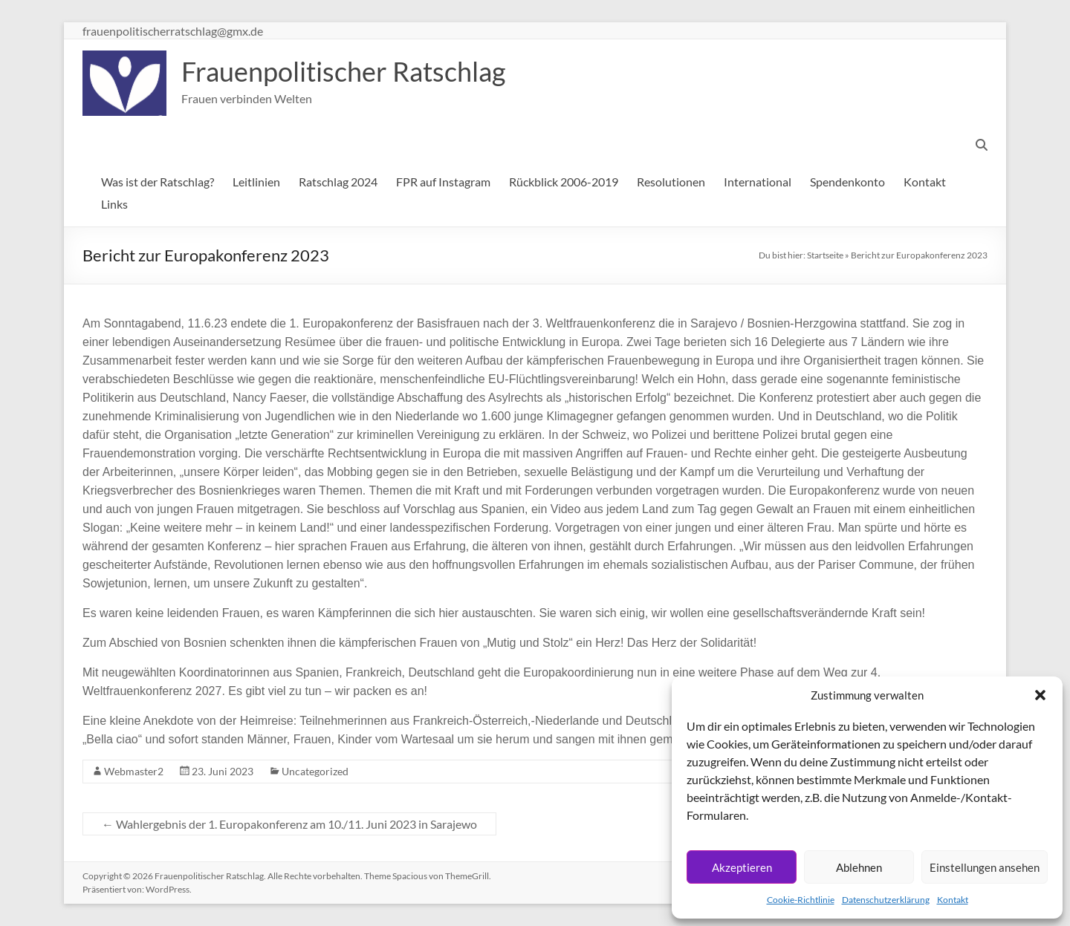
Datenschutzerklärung (886, 899)
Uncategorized (315, 771)
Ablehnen (859, 867)
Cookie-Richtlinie (800, 899)
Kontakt (952, 899)
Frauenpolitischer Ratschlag (343, 71)
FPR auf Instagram (443, 182)
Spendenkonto (847, 182)
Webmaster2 (133, 771)
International (757, 182)
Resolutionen (671, 182)
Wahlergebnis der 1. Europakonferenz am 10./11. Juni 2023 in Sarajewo (289, 824)
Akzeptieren (742, 867)
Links (114, 204)
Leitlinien (256, 182)
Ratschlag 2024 (338, 182)
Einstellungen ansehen (985, 867)
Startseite (825, 255)
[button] (1040, 695)
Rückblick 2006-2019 (563, 182)
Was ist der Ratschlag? (157, 182)
